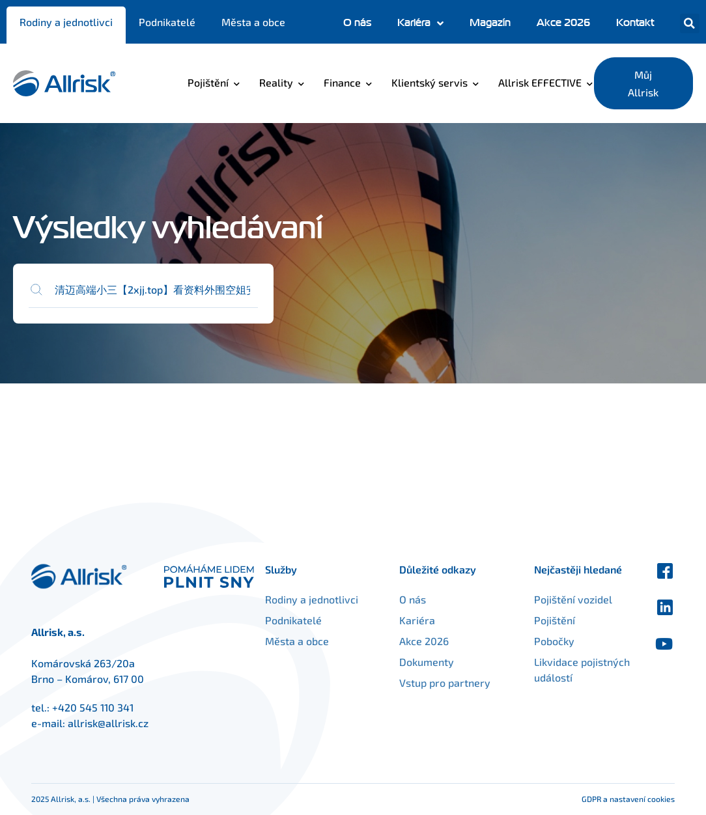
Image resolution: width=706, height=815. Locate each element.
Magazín (490, 22)
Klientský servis (429, 82)
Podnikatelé (167, 22)
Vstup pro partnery (458, 682)
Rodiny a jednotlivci (66, 22)
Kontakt (635, 22)
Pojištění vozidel (559, 599)
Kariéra (420, 23)
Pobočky (540, 641)
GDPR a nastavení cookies (628, 798)
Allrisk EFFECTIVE (540, 82)
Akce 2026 (563, 22)
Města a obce (253, 22)
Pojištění (208, 82)
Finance (342, 82)
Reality (276, 82)
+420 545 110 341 (93, 707)
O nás (357, 22)
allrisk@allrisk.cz (108, 723)
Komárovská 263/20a (83, 663)
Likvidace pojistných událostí (565, 670)
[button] (689, 23)
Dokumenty (440, 662)
